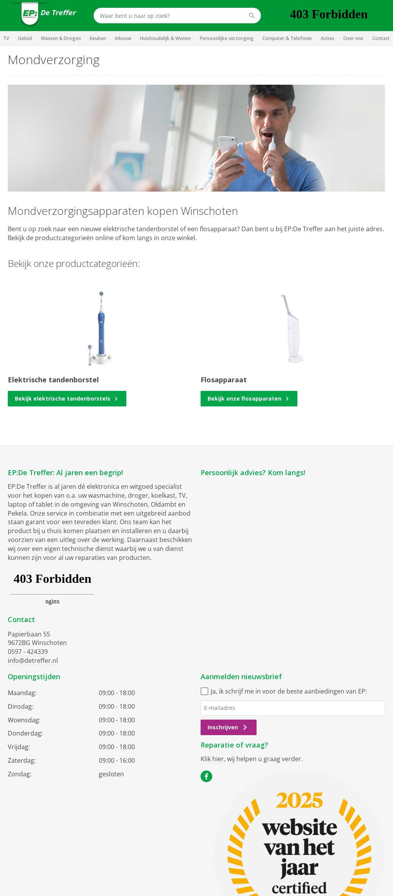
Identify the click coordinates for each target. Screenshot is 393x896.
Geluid (25, 38)
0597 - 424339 (28, 651)
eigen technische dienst (79, 548)
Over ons (353, 38)
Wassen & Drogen (61, 38)
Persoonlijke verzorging (226, 38)
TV (6, 38)
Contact (381, 38)
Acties (327, 38)
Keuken (98, 38)
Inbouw (123, 38)
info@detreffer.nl (33, 660)
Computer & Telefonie (287, 38)
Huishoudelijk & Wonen (165, 38)
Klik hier (212, 759)
